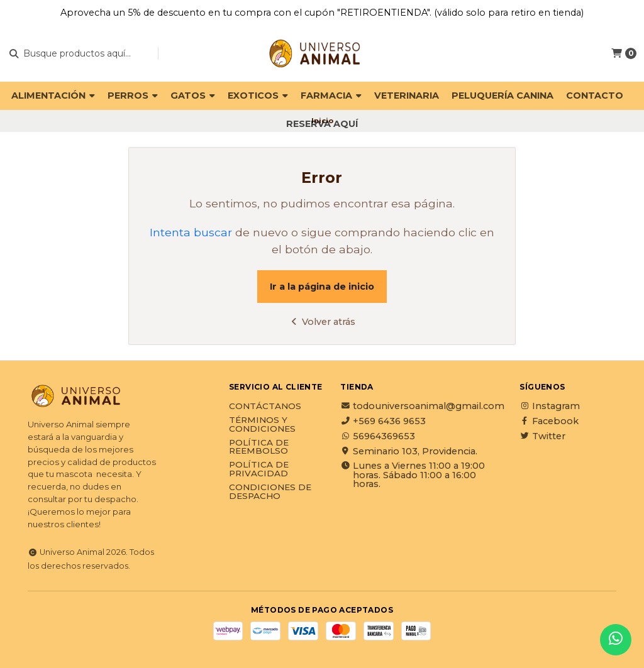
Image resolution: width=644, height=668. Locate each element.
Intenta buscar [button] (191, 232)
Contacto (594, 95)
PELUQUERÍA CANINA (502, 95)
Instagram (549, 406)
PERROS (133, 95)
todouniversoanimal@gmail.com (422, 406)
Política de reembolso (259, 447)
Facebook (549, 421)
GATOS (192, 95)
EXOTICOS (258, 95)
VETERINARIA (406, 95)
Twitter (542, 436)
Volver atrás (321, 321)
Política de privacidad (259, 469)
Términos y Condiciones (262, 424)
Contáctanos (265, 406)
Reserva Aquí (322, 123)
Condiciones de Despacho (270, 491)
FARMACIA (331, 95)
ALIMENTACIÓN (53, 95)
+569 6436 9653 (383, 421)
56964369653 (377, 436)
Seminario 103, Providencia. (408, 451)
